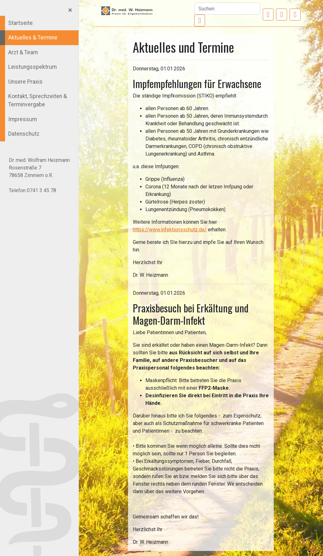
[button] (268, 15)
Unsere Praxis (25, 82)
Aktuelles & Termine (32, 37)
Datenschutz (23, 134)
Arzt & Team (23, 52)
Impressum (22, 119)
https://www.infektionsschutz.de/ (170, 230)
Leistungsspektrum (32, 67)
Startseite (20, 23)
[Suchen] (227, 9)
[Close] (70, 10)
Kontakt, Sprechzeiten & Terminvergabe (37, 100)
